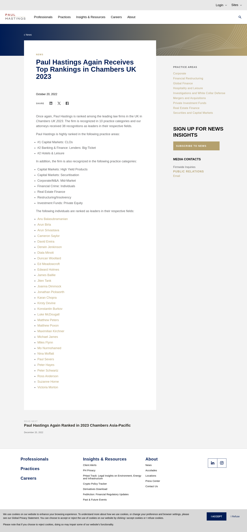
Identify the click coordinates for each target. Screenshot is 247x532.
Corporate (179, 73)
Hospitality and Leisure (188, 88)
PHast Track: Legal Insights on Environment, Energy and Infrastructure (112, 477)
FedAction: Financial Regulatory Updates (106, 494)
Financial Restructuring (188, 78)
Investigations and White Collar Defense (199, 93)
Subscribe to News (191, 146)
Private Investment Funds (189, 103)
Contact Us (151, 486)
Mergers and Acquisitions (189, 98)
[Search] (239, 17)
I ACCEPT (216, 516)
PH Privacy (89, 470)
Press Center (152, 481)
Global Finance (183, 83)
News (148, 465)
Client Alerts (90, 465)
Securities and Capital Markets (193, 112)
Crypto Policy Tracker (95, 483)
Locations (150, 475)
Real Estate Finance (186, 108)
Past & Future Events (95, 499)
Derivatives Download (95, 489)
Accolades (151, 470)
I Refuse (235, 516)
